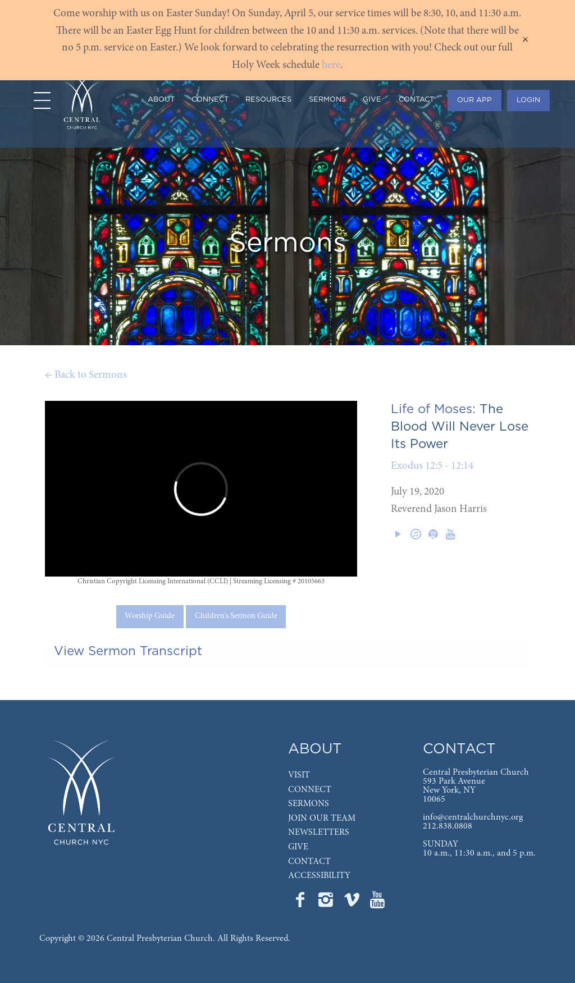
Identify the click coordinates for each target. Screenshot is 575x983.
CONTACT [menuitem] (416, 99)
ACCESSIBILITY (319, 875)
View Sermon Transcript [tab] (128, 651)
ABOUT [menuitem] (161, 99)
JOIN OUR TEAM (321, 818)
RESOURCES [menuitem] (268, 99)
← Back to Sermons (86, 375)
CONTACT (309, 861)
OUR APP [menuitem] (474, 100)
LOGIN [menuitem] (528, 100)
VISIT (299, 775)
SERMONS (308, 803)
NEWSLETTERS (318, 832)
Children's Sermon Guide (236, 616)
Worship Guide (150, 616)
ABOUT (315, 749)
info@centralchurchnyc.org (473, 817)
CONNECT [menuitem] (210, 99)
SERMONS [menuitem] (327, 99)
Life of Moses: (433, 409)
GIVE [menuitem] (372, 99)
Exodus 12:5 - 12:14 (432, 466)
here (331, 65)
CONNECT (309, 789)
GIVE (298, 847)
